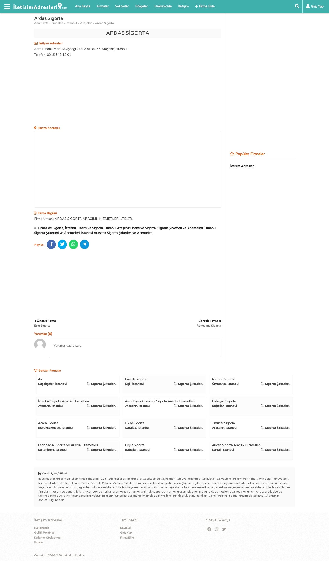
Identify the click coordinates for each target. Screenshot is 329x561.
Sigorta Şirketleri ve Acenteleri (180, 228)
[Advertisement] (127, 92)
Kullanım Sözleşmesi (47, 537)
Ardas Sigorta (104, 23)
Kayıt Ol (125, 528)
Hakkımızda (163, 6)
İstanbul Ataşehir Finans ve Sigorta (130, 228)
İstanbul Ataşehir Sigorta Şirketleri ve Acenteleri (116, 233)
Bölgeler (141, 6)
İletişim (183, 6)
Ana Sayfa (82, 6)
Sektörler (122, 6)
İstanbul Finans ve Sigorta (84, 228)
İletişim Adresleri (242, 166)
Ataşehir (86, 23)
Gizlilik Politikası (44, 532)
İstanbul (71, 23)
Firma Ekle (205, 6)
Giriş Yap (126, 532)
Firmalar (102, 6)
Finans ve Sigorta (50, 228)
